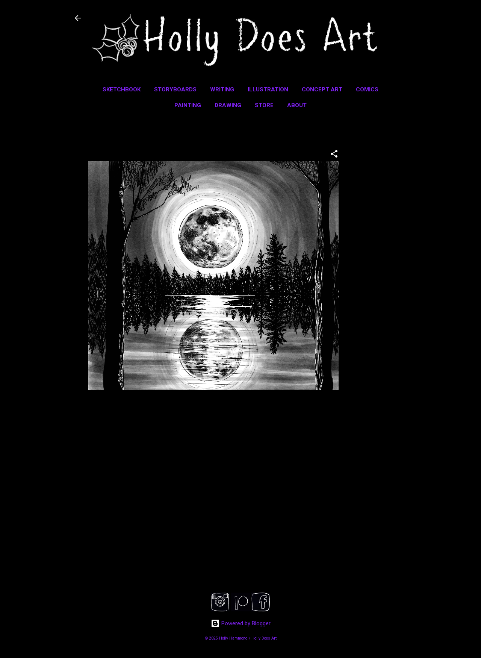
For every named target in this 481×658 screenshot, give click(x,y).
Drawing (228, 105)
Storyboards (175, 89)
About (297, 105)
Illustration (268, 89)
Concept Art (322, 89)
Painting (187, 105)
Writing (222, 89)
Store (264, 105)
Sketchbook (122, 89)
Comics (367, 89)
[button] (334, 155)
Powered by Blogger (241, 623)
